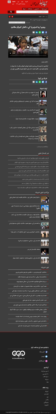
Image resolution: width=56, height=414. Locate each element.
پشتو (22, 1)
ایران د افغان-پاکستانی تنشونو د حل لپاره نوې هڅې (35, 300)
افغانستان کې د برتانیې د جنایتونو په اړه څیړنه (29, 240)
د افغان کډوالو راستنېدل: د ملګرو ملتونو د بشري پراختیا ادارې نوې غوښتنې (32, 166)
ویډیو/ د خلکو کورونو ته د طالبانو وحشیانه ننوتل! (26, 119)
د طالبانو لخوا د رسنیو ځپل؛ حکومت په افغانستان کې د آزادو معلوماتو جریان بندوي (26, 215)
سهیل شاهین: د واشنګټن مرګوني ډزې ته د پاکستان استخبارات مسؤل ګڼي (29, 291)
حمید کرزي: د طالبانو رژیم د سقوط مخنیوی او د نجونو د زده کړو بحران (30, 286)
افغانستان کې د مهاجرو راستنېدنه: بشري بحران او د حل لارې (32, 326)
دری (18, 1)
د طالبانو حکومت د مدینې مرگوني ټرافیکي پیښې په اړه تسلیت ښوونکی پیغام (31, 175)
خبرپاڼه (24, 9)
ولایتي (47, 399)
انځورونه (46, 405)
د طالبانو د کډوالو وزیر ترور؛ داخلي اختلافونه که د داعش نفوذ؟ (25, 232)
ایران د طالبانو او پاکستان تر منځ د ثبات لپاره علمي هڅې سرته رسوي (34, 171)
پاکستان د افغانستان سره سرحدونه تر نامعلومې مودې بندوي (35, 179)
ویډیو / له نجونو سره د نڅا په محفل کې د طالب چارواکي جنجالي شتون (25, 93)
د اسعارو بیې (37, 9)
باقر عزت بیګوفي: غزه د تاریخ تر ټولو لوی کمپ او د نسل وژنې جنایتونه (33, 158)
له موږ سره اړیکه (44, 9)
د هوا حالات (30, 9)
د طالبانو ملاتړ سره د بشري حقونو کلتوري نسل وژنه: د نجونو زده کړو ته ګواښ (32, 162)
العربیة (26, 1)
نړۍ (47, 397)
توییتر (42, 356)
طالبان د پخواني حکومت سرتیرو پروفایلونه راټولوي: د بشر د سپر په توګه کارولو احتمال (28, 310)
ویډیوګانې (46, 402)
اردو (13, 4)
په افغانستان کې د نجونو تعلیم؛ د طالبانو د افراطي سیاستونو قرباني (24, 223)
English (13, 1)
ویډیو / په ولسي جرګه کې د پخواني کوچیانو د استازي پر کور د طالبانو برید (24, 128)
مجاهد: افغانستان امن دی (34, 249)
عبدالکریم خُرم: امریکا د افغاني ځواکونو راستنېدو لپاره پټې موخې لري (30, 305)
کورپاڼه (46, 391)
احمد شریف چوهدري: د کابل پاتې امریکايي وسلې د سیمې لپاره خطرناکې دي (28, 295)
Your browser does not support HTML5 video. (28, 47)
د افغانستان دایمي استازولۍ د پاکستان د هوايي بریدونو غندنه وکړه (31, 321)
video (40, 17)
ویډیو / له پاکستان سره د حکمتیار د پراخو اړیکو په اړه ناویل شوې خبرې (24, 111)
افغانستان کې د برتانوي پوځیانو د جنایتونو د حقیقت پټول (26, 258)
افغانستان (46, 394)
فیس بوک (41, 351)
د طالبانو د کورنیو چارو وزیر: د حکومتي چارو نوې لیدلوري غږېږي (31, 272)
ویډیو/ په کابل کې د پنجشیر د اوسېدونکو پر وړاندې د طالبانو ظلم (24, 102)
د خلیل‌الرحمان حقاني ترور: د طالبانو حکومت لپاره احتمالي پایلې (25, 197)
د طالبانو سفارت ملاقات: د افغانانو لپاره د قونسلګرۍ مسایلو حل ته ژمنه (33, 187)
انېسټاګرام (41, 361)
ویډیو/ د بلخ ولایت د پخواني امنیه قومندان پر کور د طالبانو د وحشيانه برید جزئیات (24, 137)
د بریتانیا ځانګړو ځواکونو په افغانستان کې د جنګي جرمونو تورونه (32, 281)
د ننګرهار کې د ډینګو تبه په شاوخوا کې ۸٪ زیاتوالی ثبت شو (35, 183)
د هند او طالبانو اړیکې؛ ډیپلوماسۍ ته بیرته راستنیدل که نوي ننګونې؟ (25, 207)
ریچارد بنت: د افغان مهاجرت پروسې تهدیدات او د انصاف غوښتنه (31, 316)
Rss (47, 382)
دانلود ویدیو (45, 62)
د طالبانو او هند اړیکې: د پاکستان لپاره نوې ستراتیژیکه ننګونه (32, 277)
